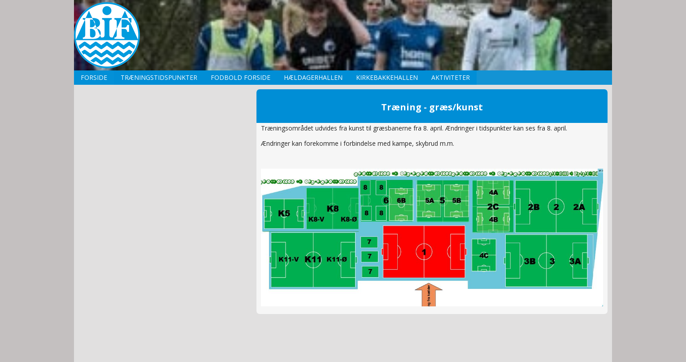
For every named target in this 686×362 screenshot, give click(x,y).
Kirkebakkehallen (387, 77)
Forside (94, 77)
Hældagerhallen (313, 77)
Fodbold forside (240, 77)
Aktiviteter (450, 77)
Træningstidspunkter (159, 77)
